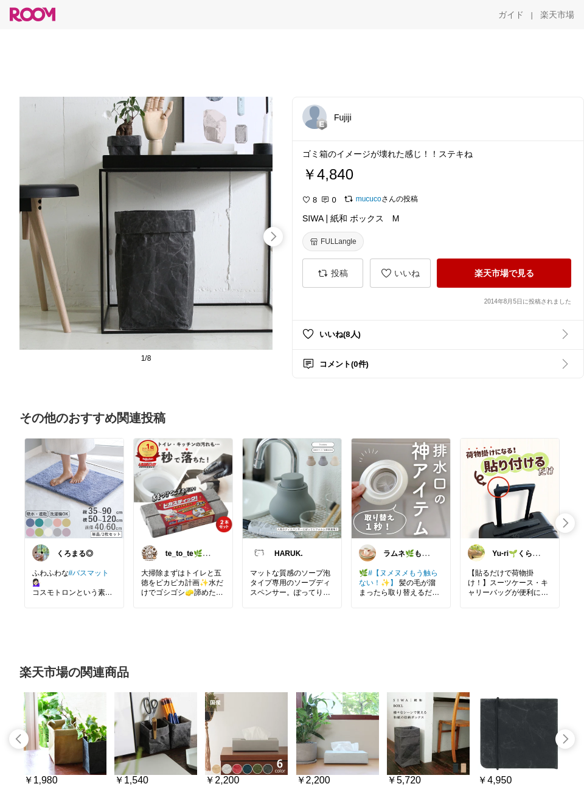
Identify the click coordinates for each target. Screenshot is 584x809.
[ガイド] (511, 14)
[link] (74, 488)
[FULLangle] (333, 241)
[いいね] (400, 273)
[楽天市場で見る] (504, 273)
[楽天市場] (557, 14)
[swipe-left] (19, 739)
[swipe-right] (273, 236)
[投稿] (332, 273)
